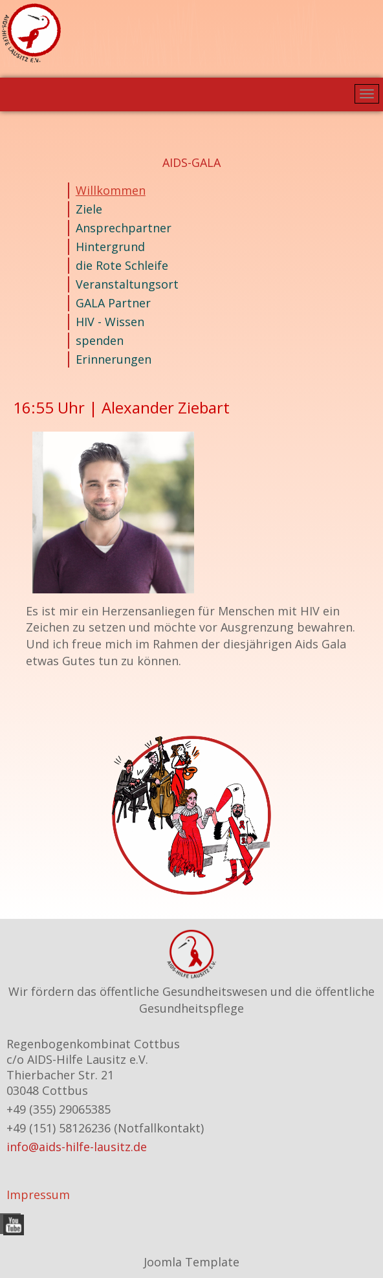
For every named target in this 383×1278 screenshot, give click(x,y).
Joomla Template (191, 1262)
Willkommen (111, 190)
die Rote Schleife (122, 265)
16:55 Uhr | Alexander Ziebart (121, 407)
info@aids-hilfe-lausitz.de (76, 1146)
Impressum (38, 1194)
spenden (100, 340)
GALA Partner (113, 303)
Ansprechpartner (123, 228)
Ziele (89, 209)
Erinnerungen (113, 359)
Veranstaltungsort (127, 284)
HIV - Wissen (110, 321)
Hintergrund (110, 246)
